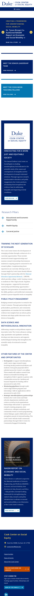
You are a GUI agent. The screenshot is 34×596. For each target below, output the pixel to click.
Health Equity (10, 226)
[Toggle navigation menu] (17, 9)
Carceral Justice (10, 232)
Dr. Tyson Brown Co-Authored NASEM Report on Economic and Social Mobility (15, 34)
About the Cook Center (11, 562)
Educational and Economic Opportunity (15, 218)
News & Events (9, 558)
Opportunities (8, 554)
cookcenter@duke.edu (14, 547)
